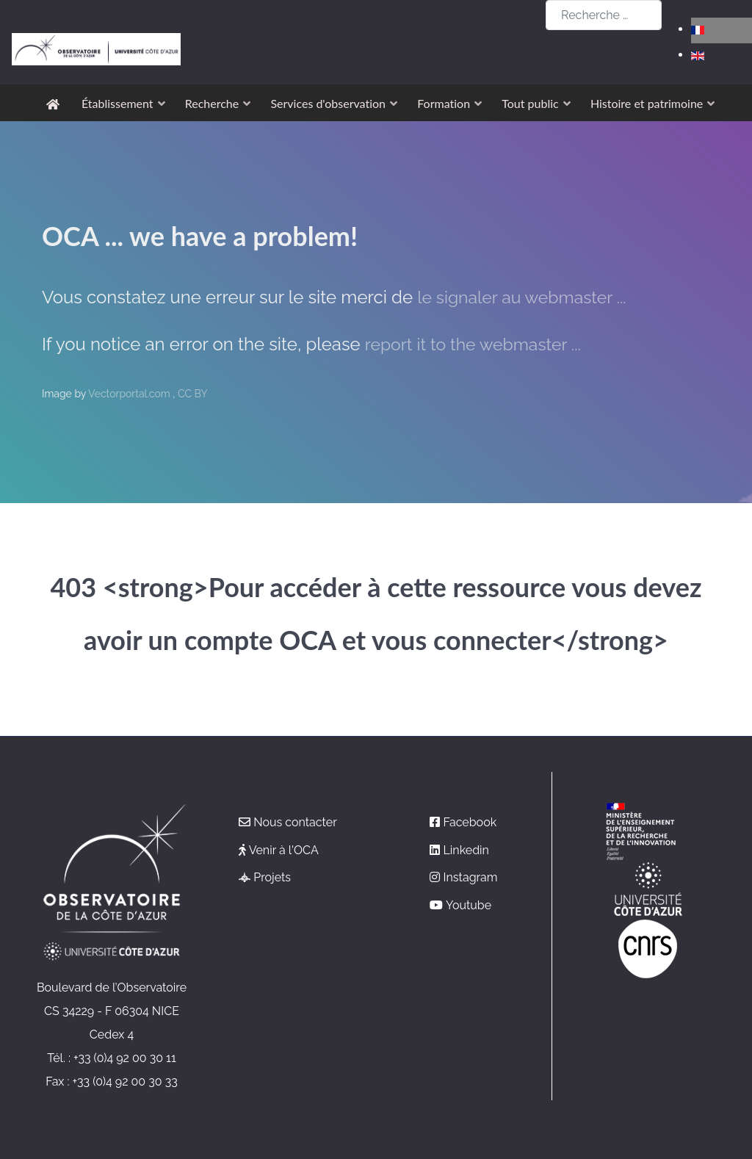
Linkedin (466, 850)
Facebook (470, 822)
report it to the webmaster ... (477, 344)
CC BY (193, 394)
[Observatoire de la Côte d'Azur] (96, 16)
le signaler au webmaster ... (526, 297)
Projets (272, 877)
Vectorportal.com (130, 394)
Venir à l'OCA (284, 850)
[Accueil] (55, 103)
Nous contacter (295, 822)
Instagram (471, 877)
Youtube (468, 905)
